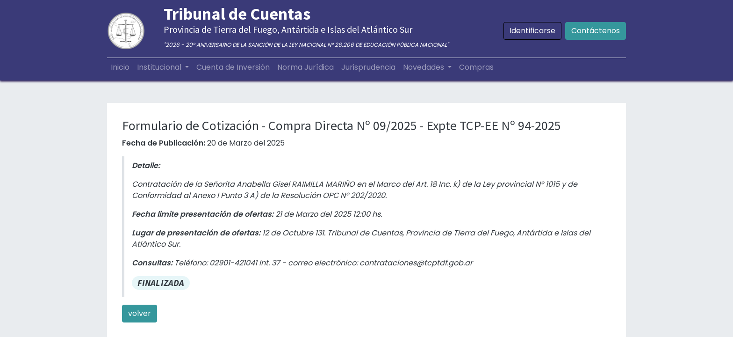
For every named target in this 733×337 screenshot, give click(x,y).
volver (139, 313)
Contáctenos (595, 30)
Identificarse (532, 30)
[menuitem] (120, 67)
